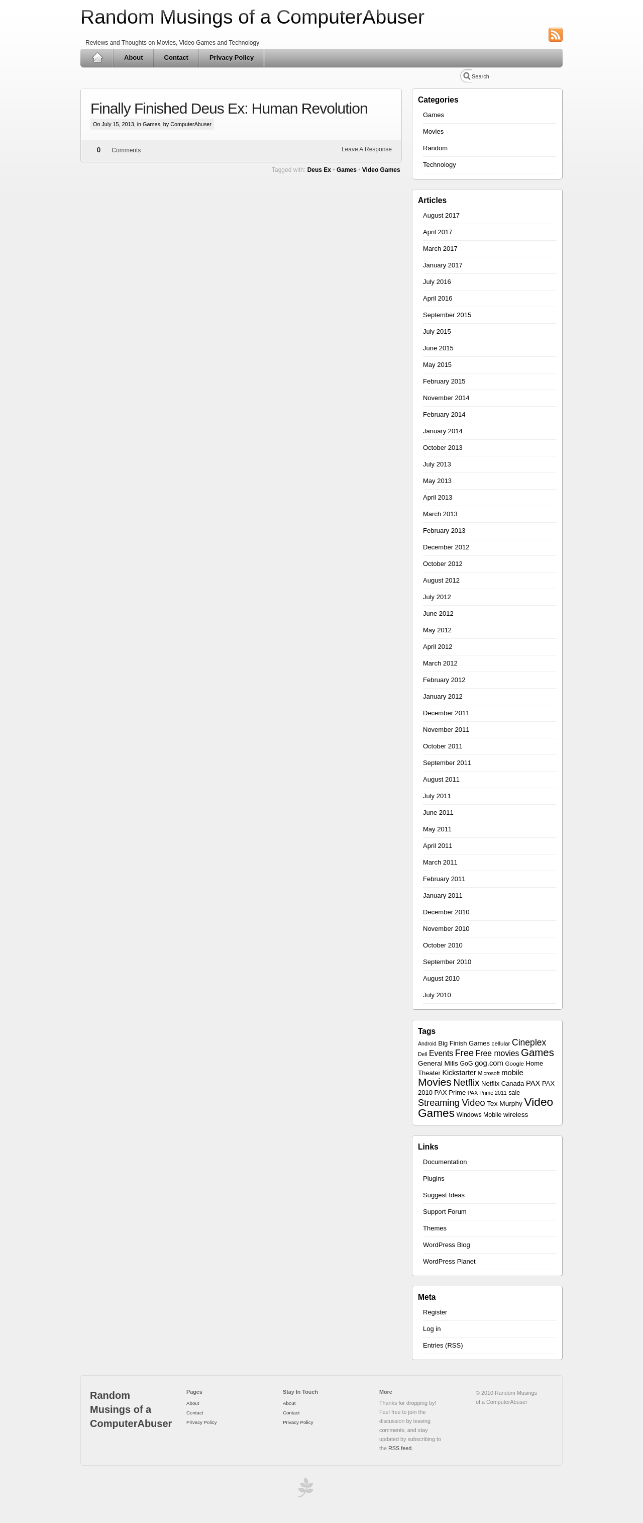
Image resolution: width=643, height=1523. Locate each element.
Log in (432, 1328)
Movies (433, 131)
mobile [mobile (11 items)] (512, 1073)
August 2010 (441, 978)
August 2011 (441, 779)
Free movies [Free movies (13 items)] (497, 1053)
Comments (126, 150)
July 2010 (437, 995)
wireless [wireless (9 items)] (515, 1114)
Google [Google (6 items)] (514, 1063)
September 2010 (447, 962)
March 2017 (440, 248)
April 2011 (438, 845)
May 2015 (437, 364)
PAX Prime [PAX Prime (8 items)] (450, 1092)
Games (151, 124)
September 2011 (447, 763)
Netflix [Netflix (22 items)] (467, 1082)
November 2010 (446, 928)
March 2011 (440, 862)
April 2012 (438, 646)
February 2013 (444, 530)
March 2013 (440, 514)
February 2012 (444, 680)
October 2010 (443, 945)
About (133, 57)
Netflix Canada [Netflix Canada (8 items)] (502, 1083)
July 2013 (437, 464)
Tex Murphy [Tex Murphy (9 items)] (504, 1103)
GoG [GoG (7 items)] (466, 1063)
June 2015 (438, 348)
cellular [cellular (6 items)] (501, 1043)
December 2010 (446, 912)
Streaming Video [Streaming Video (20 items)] (451, 1103)
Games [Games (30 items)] (537, 1052)
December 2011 (446, 713)
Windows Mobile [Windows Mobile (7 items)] (479, 1114)
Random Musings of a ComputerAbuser (252, 17)
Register (435, 1312)
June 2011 (438, 812)
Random (435, 148)
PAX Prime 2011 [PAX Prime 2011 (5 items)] (487, 1093)
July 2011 (437, 796)
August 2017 (441, 215)
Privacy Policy (231, 57)
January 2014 (443, 431)
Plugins (434, 1178)
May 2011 (437, 829)
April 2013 (438, 497)
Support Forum (445, 1211)
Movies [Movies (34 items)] (435, 1082)
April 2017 (438, 232)
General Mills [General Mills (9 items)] (438, 1063)
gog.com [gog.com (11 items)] (489, 1063)
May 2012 (437, 630)
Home (97, 58)
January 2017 (443, 265)
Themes (435, 1228)
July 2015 (437, 331)
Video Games (381, 169)
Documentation (445, 1162)
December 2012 (446, 547)
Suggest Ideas (444, 1195)
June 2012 (438, 613)
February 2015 (444, 381)
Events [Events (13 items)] (441, 1053)
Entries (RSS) (443, 1345)
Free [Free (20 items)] (464, 1053)
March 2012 (440, 663)
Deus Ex (319, 169)
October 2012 (443, 563)
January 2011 (443, 895)
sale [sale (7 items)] (514, 1092)
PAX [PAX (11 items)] (533, 1083)
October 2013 (443, 447)
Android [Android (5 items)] (427, 1043)
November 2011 (446, 729)
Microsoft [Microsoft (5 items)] (488, 1073)
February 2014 (444, 414)
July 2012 (437, 597)
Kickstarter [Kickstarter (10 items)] (459, 1073)
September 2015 (447, 315)
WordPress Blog (446, 1245)
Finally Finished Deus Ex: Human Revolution (229, 108)
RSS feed (399, 1448)
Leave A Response (367, 149)
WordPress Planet (449, 1261)
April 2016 (438, 298)
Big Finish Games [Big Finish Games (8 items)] (464, 1043)
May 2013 (437, 481)
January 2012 (443, 696)
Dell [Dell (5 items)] (422, 1054)
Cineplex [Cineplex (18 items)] (529, 1042)
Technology (439, 164)
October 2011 (443, 746)
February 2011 (444, 879)
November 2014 (446, 398)
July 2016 (437, 281)
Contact (176, 57)
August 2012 (441, 580)
